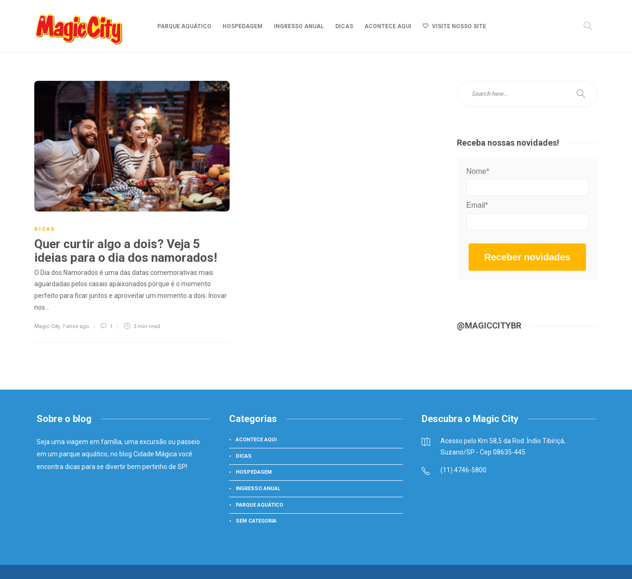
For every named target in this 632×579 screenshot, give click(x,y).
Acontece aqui (387, 26)
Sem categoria (256, 521)
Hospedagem (242, 26)
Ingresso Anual (299, 26)
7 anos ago (75, 326)
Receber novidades (527, 257)
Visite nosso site (459, 26)
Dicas (344, 26)
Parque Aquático (184, 26)
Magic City (46, 326)
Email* (477, 205)
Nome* (477, 171)
